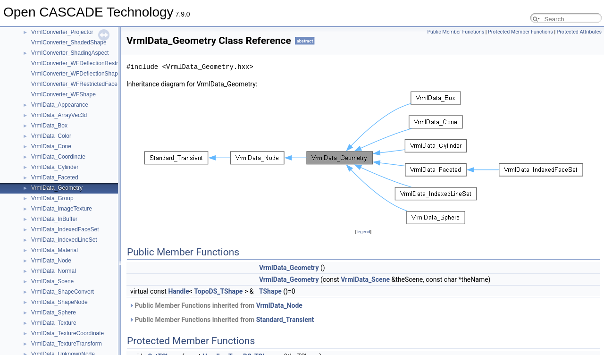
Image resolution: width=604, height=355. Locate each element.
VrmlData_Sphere (53, 312)
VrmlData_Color (51, 136)
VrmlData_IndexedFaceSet (65, 229)
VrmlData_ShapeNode (59, 302)
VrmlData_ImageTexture (61, 208)
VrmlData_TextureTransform (66, 343)
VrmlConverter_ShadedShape (69, 42)
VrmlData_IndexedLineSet (64, 240)
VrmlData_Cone (51, 146)
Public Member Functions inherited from (215, 305)
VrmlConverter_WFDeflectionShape (76, 73)
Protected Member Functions (520, 32)
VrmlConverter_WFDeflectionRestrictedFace (87, 63)
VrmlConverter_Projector (62, 32)
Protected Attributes (579, 32)
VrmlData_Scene (52, 281)
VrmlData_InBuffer (54, 219)
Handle (178, 291)
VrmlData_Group (52, 198)
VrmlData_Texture (53, 323)
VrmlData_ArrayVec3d (59, 115)
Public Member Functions (455, 32)
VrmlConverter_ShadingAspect (70, 53)
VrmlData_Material (54, 250)
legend (363, 231)
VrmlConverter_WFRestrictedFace (74, 84)
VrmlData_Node (51, 260)
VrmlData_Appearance (59, 104)
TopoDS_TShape (218, 291)
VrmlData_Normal (53, 271)
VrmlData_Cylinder (54, 167)
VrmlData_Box (49, 125)
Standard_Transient (285, 319)
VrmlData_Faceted (54, 177)
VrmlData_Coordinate (58, 156)
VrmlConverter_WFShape (63, 94)
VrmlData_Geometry (57, 188)
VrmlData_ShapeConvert (62, 291)
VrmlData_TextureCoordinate (67, 333)
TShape (270, 291)
